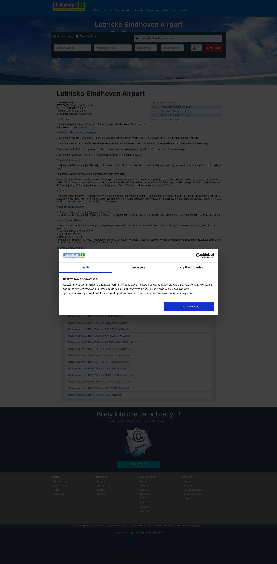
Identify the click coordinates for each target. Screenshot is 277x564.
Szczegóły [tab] (138, 267)
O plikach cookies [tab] (191, 267)
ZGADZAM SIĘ (189, 306)
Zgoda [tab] (85, 267)
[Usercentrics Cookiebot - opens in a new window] (198, 255)
